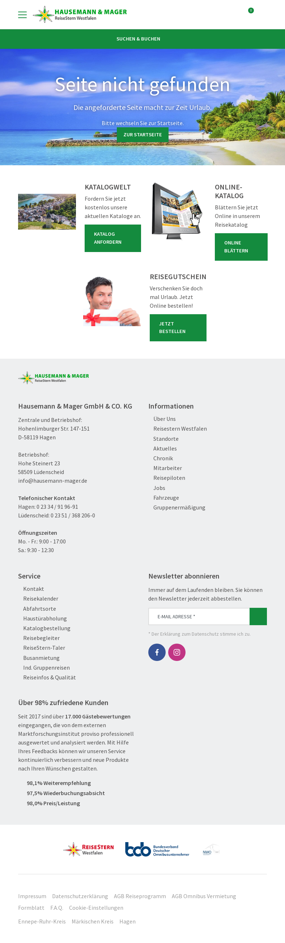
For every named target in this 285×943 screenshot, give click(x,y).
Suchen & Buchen (142, 38)
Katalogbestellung (44, 628)
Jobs (156, 488)
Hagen (127, 921)
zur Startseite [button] (142, 134)
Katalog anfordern (114, 238)
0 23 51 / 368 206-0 (73, 515)
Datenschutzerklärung (80, 896)
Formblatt (31, 907)
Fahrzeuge (163, 497)
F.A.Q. (56, 907)
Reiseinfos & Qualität (47, 677)
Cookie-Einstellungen (96, 907)
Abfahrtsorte (37, 608)
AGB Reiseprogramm (140, 896)
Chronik (160, 458)
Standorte (163, 438)
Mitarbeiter (165, 468)
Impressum (32, 896)
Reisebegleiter (39, 638)
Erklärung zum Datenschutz (189, 634)
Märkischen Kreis (93, 921)
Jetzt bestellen (179, 327)
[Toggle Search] (262, 14)
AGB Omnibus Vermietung (204, 896)
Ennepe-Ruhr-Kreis (42, 921)
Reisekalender (38, 598)
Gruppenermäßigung (176, 507)
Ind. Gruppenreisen (44, 667)
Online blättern (242, 246)
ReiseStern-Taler (41, 647)
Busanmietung (39, 657)
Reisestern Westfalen (177, 428)
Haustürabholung (42, 618)
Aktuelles (162, 448)
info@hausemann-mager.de (52, 480)
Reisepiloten (166, 477)
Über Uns (162, 418)
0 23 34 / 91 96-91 (57, 506)
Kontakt (31, 588)
